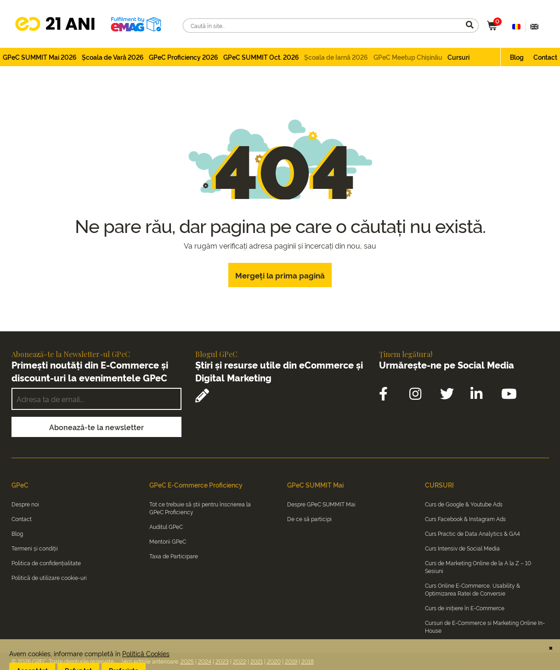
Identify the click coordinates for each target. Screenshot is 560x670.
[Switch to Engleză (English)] (534, 26)
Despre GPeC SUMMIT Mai (321, 504)
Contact (545, 56)
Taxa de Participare (173, 556)
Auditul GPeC (166, 526)
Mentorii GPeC (167, 541)
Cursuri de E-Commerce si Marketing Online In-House (485, 626)
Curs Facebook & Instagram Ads (465, 518)
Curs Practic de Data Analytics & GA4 (472, 533)
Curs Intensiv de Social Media (462, 548)
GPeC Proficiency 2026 (183, 56)
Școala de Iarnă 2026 (336, 56)
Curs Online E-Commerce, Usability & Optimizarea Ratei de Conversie (472, 589)
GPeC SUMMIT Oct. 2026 (261, 56)
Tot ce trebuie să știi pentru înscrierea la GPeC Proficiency (200, 508)
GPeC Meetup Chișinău (407, 56)
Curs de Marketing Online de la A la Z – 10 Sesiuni (478, 566)
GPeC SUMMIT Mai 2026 (40, 56)
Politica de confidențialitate (46, 563)
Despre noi (25, 504)
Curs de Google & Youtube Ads (464, 504)
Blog (517, 56)
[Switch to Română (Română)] (516, 26)
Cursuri (458, 56)
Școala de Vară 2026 (113, 56)
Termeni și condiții (34, 548)
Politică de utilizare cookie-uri (49, 577)
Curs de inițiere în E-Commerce (464, 608)
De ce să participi (309, 518)
